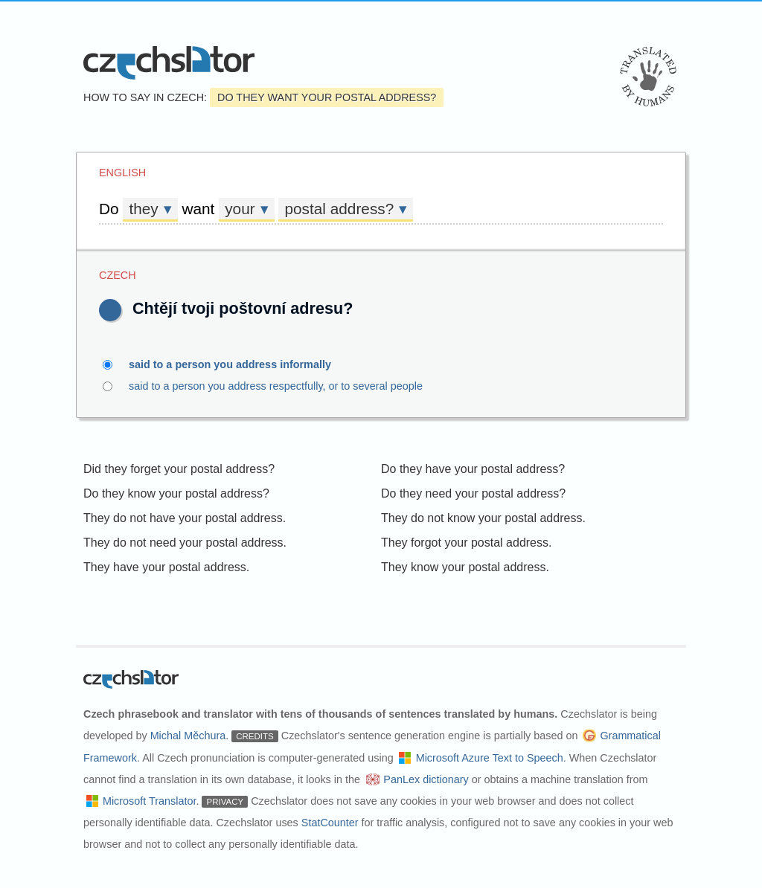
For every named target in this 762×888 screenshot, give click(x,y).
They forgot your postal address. (466, 542)
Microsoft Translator (149, 801)
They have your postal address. (166, 567)
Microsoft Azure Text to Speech (489, 758)
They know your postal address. (465, 567)
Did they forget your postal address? (179, 469)
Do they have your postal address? (473, 469)
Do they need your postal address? (473, 493)
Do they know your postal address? (176, 493)
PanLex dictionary (425, 779)
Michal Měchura (188, 735)
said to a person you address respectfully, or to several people (306, 386)
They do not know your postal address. (483, 518)
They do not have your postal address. (184, 518)
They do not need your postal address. (184, 542)
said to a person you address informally (238, 364)
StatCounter (330, 823)
